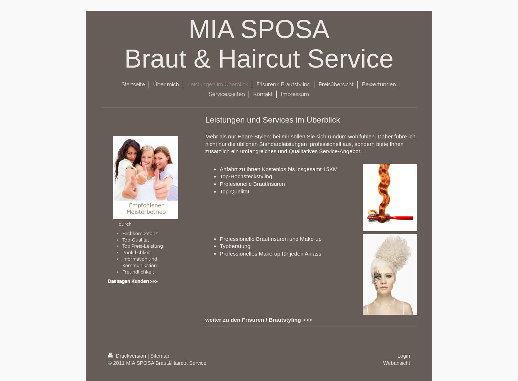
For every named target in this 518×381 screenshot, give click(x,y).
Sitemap (159, 356)
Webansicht (396, 363)
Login (403, 356)
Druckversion (127, 356)
